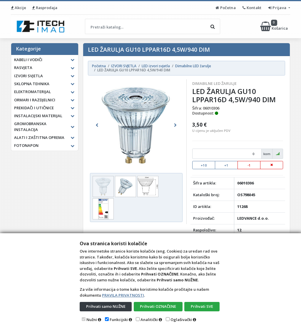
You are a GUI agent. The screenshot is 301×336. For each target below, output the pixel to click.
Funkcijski (119, 319)
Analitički (149, 319)
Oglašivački (181, 319)
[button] (97, 125)
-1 (249, 165)
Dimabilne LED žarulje (214, 83)
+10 (204, 165)
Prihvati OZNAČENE (158, 306)
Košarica (274, 26)
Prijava (277, 7)
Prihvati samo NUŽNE (106, 306)
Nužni (91, 319)
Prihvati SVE (202, 306)
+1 (226, 165)
